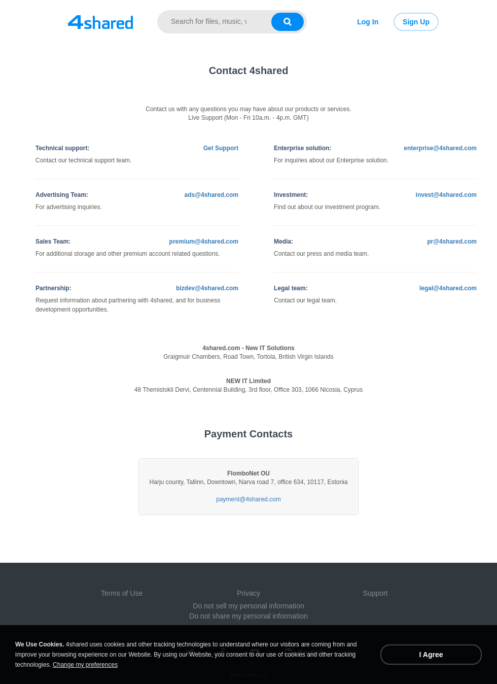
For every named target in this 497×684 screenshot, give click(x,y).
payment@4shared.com (248, 499)
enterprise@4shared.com (440, 148)
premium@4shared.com (203, 241)
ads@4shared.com (211, 194)
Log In (367, 22)
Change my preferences (85, 664)
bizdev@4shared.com (207, 288)
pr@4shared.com (452, 241)
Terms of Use (122, 593)
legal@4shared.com (448, 288)
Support (375, 593)
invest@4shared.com (446, 194)
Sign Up (416, 22)
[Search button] (287, 22)
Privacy (248, 593)
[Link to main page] (100, 22)
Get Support (220, 148)
